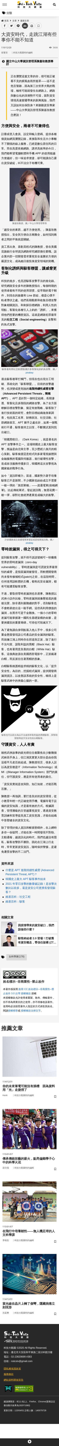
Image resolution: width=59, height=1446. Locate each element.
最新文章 (24, 20)
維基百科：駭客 (15, 901)
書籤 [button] (38, 26)
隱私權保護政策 (12, 1368)
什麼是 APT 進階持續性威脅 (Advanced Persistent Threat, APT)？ (30, 872)
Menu (4, 4)
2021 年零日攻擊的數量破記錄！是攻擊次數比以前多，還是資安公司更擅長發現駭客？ (31, 888)
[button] (54, 4)
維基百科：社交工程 (18, 896)
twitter (11, 26)
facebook (5, 26)
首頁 (5, 20)
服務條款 (9, 1374)
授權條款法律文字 (31, 1010)
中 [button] (25, 26)
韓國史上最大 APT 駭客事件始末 (26, 879)
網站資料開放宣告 (13, 1380)
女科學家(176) (16, 956)
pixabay (29, 372)
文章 (14, 20)
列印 (32, 26)
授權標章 (13, 1010)
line (17, 26)
